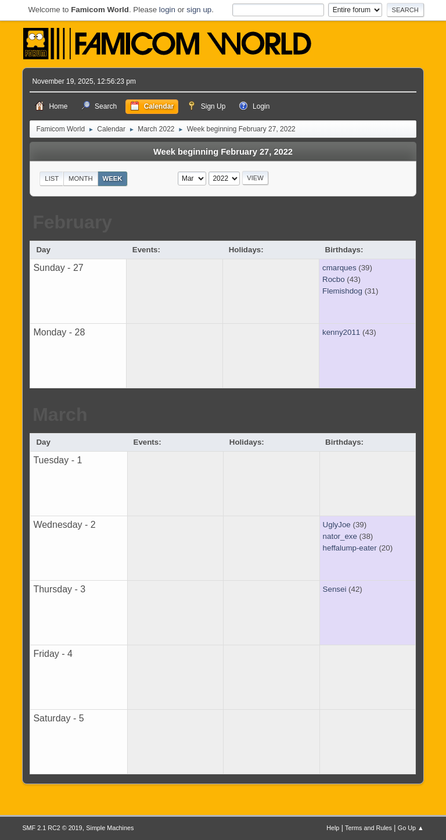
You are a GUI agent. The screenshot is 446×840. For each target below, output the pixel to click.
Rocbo (333, 279)
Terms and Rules (368, 827)
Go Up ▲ (411, 827)
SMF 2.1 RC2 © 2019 (52, 827)
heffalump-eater (350, 548)
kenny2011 (341, 332)
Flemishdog (342, 291)
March (60, 414)
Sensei (335, 589)
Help (332, 827)
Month (81, 178)
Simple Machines (110, 827)
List (52, 178)
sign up (198, 9)
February (72, 222)
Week (112, 178)
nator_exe (340, 536)
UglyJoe (337, 524)
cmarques (339, 267)
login (167, 9)
